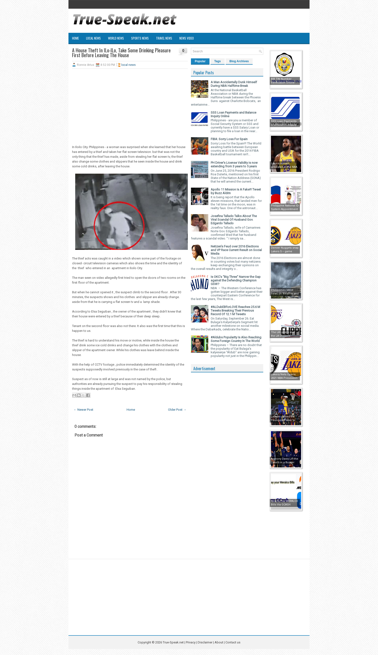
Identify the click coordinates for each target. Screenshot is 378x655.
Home (75, 38)
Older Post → (177, 409)
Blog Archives (239, 61)
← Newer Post (83, 409)
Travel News (164, 38)
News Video (186, 38)
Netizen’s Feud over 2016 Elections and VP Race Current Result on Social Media (236, 250)
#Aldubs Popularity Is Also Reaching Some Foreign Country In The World (236, 339)
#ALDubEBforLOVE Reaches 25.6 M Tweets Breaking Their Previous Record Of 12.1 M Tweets (235, 310)
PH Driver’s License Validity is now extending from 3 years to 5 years (234, 164)
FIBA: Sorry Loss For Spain (229, 139)
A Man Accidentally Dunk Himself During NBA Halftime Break (234, 84)
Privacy (191, 642)
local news (128, 65)
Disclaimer (205, 642)
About (219, 642)
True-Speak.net (173, 642)
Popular (200, 61)
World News (116, 38)
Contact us (232, 642)
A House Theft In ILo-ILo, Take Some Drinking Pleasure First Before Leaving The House (121, 52)
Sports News (140, 38)
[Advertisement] (130, 107)
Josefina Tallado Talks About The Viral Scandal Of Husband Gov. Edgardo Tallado (234, 219)
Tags (217, 61)
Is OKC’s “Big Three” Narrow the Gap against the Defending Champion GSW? (236, 280)
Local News (93, 38)
